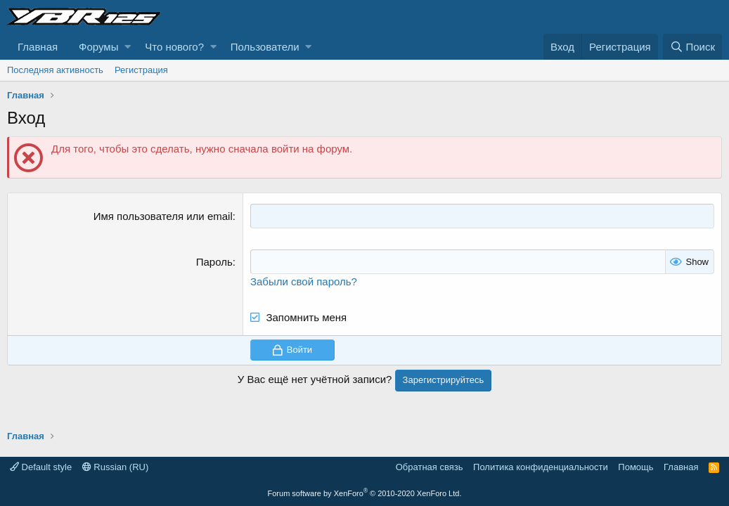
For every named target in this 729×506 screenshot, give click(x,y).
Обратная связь (429, 467)
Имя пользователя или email (163, 216)
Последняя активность (55, 70)
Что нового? (174, 47)
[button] (127, 47)
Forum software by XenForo (365, 493)
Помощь (635, 467)
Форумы (98, 47)
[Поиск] (692, 47)
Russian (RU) (115, 467)
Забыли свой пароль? (303, 281)
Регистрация (141, 70)
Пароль (214, 262)
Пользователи (265, 47)
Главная (38, 47)
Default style (41, 467)
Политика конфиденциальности (540, 467)
